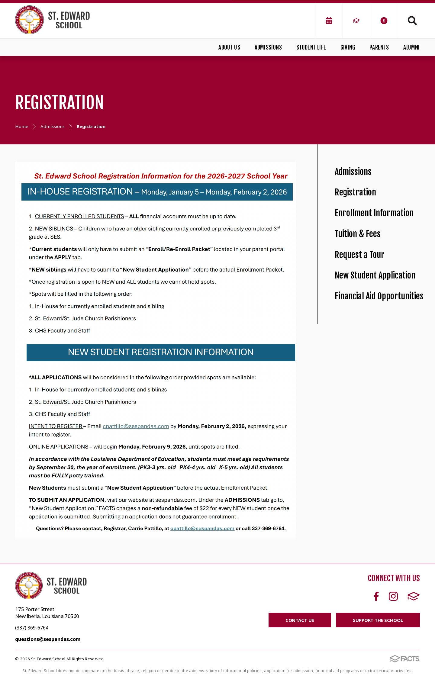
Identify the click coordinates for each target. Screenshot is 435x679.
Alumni (411, 47)
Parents (379, 47)
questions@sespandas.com (48, 639)
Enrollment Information (374, 213)
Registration (355, 192)
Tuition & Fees (358, 234)
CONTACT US (299, 620)
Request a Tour (360, 254)
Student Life (311, 47)
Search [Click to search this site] (412, 20)
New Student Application (375, 275)
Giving (347, 47)
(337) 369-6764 (31, 627)
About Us (229, 47)
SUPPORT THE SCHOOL (378, 620)
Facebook (376, 596)
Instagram (393, 596)
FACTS (414, 596)
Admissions (268, 47)
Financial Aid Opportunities (379, 296)
